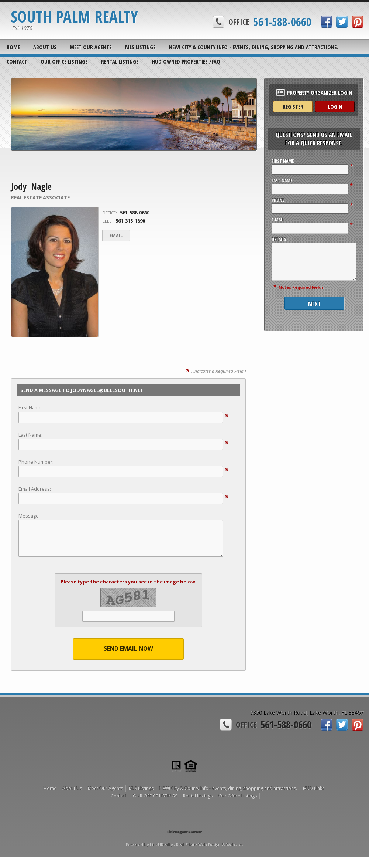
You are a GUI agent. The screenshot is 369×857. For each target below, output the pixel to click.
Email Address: (34, 488)
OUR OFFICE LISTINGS (64, 61)
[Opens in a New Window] (184, 821)
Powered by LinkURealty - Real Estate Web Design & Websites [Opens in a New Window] (184, 844)
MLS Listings (140, 47)
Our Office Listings (237, 796)
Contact (17, 61)
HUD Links (313, 788)
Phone (278, 200)
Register (293, 106)
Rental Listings (120, 61)
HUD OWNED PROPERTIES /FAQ (186, 61)
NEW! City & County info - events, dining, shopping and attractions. (253, 47)
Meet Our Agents (91, 47)
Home (13, 47)
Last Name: (30, 434)
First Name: (30, 407)
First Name (283, 161)
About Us (44, 47)
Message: (29, 515)
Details (279, 239)
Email (116, 235)
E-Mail (278, 220)
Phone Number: (36, 461)
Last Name (282, 180)
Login (335, 106)
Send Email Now (128, 649)
